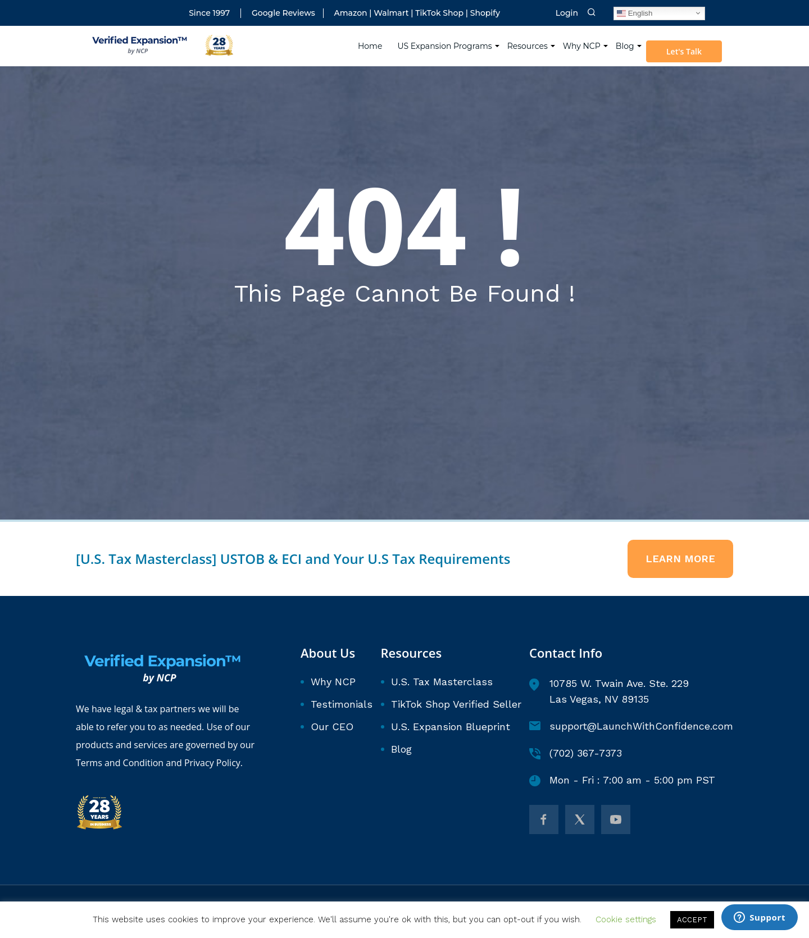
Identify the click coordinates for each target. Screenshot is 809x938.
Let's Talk (684, 50)
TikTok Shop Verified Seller (456, 704)
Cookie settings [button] (626, 919)
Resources (527, 45)
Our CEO (332, 726)
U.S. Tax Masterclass (442, 681)
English (634, 12)
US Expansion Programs (445, 45)
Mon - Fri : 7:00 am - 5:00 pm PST (622, 780)
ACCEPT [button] (692, 920)
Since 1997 (209, 13)
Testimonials (341, 704)
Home (370, 45)
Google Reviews (283, 13)
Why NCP (582, 45)
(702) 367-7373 (575, 753)
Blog (625, 45)
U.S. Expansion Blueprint (450, 726)
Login (567, 13)
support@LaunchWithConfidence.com (631, 726)
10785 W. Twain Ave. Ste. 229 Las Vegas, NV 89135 (609, 691)
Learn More (680, 558)
